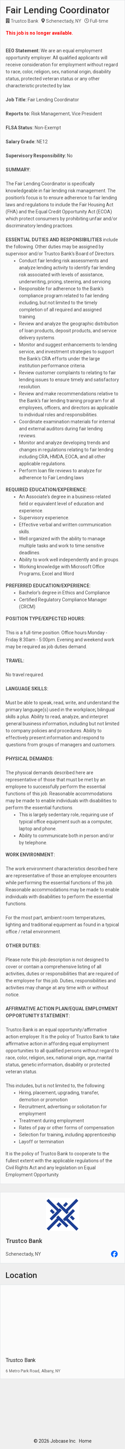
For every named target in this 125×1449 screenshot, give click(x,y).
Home (85, 1441)
